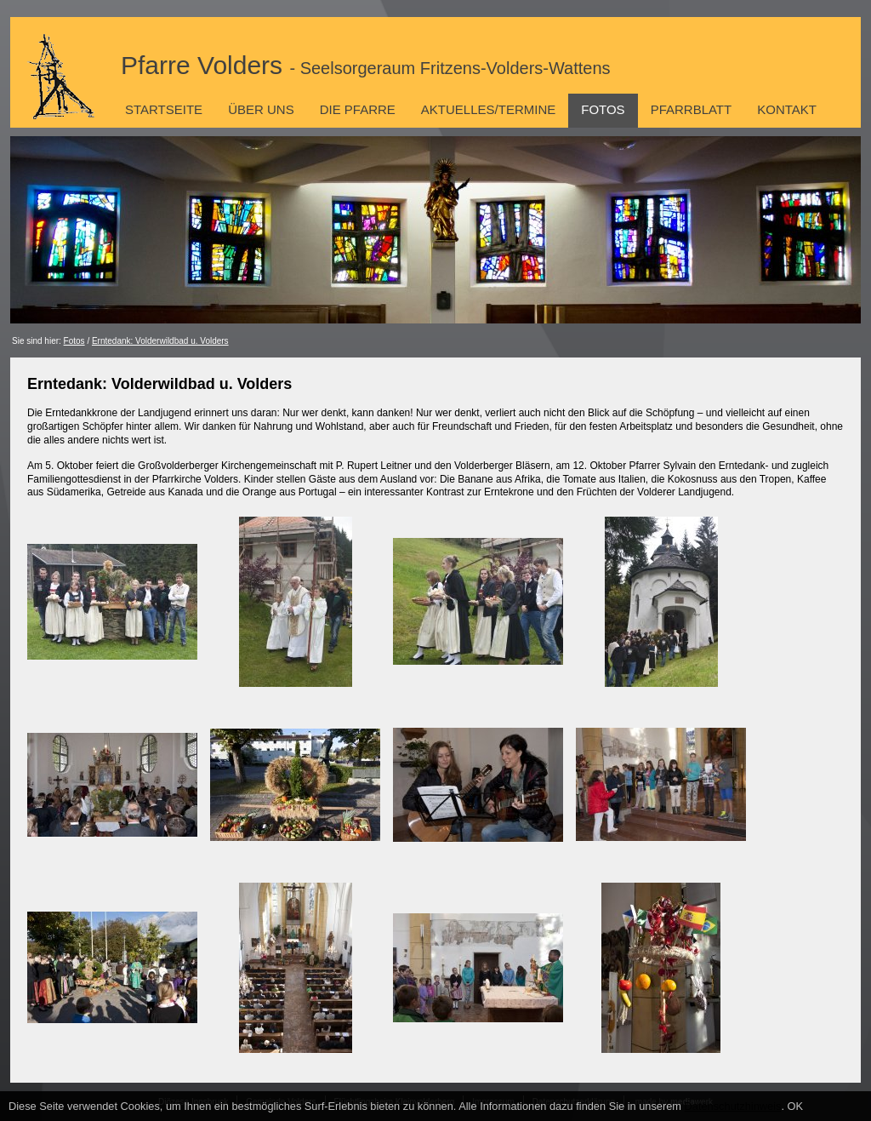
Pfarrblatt (691, 109)
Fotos (602, 109)
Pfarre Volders (366, 65)
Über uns (261, 109)
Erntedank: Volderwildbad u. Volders (160, 341)
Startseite (163, 109)
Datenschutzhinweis (733, 1106)
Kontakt (787, 109)
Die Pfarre (358, 109)
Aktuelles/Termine (488, 109)
